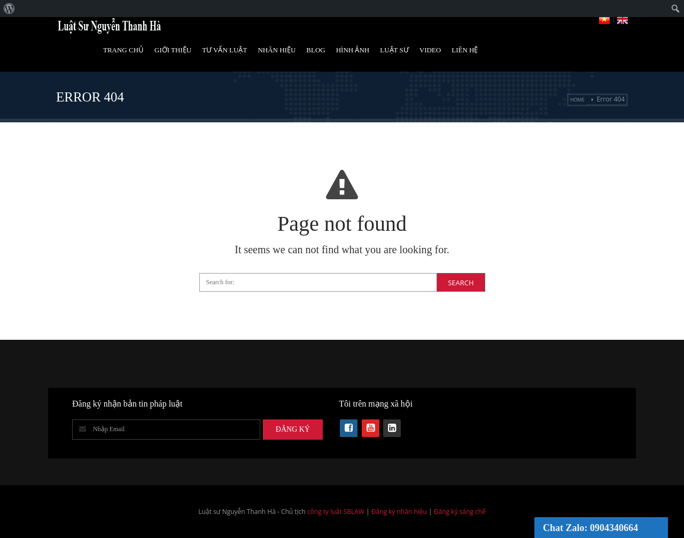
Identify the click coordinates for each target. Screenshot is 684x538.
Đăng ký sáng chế (460, 511)
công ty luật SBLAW (335, 511)
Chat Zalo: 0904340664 (590, 528)
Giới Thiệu (172, 50)
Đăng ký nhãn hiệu (399, 511)
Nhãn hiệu (277, 50)
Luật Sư (394, 50)
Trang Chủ (123, 50)
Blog (315, 50)
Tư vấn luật (224, 50)
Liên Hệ (465, 50)
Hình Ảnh (353, 50)
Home (577, 99)
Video (430, 50)
